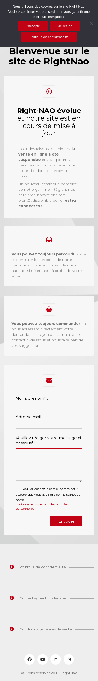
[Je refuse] (91, 23)
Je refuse (65, 26)
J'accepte (33, 26)
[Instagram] (69, 659)
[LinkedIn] (55, 659)
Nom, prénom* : (32, 398)
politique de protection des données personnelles (42, 506)
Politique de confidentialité (49, 37)
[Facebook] (29, 659)
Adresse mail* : (30, 416)
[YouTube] (42, 659)
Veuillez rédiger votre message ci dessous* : (48, 440)
